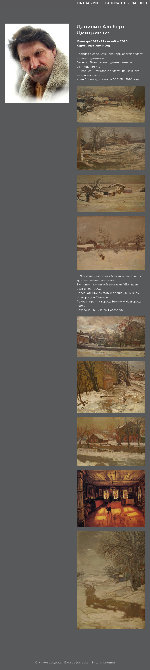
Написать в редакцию (126, 3)
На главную (88, 3)
